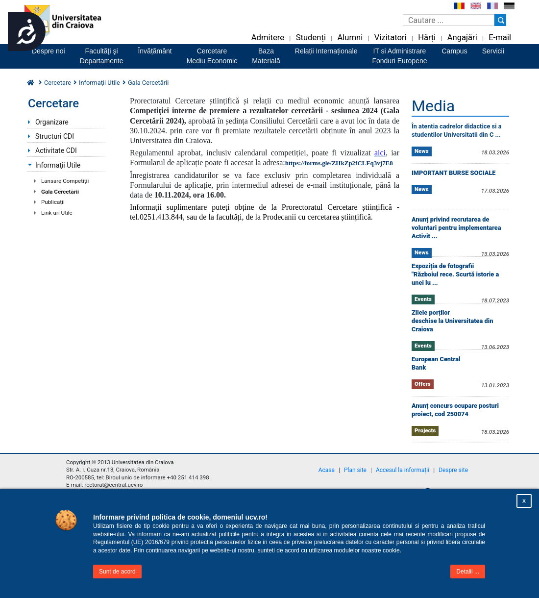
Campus (454, 51)
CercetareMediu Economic (212, 56)
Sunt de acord (117, 571)
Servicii (493, 51)
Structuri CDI (54, 136)
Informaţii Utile (57, 165)
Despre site (453, 470)
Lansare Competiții (65, 180)
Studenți (311, 37)
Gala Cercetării (60, 191)
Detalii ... (467, 571)
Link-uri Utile (57, 212)
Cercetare (57, 82)
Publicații (53, 202)
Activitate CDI (56, 150)
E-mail (500, 37)
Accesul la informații (402, 470)
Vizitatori (390, 37)
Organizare (52, 122)
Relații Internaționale (326, 51)
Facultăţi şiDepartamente (101, 56)
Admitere (267, 37)
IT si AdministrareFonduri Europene (399, 56)
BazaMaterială (266, 56)
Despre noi (48, 51)
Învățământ (155, 51)
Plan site (355, 470)
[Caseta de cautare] (448, 20)
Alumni (350, 37)
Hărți (427, 37)
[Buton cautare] (500, 20)
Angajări (462, 37)
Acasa (326, 470)
